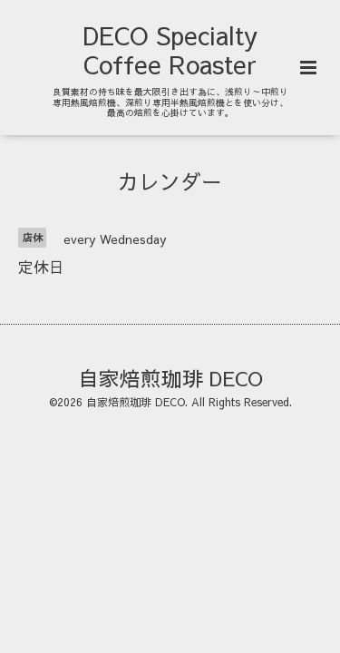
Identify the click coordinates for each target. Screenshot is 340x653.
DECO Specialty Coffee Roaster (170, 49)
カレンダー (170, 181)
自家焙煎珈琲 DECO (170, 377)
